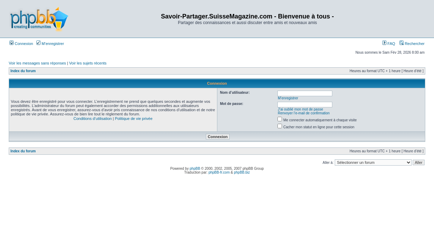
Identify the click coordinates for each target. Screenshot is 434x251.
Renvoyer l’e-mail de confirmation (304, 113)
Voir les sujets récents (88, 63)
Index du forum (23, 71)
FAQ (388, 43)
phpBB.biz (242, 172)
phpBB (195, 168)
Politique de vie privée (134, 118)
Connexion (21, 43)
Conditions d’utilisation (92, 118)
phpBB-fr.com (219, 172)
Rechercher (412, 43)
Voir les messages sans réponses (37, 63)
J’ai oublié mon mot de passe (300, 109)
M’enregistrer (50, 43)
